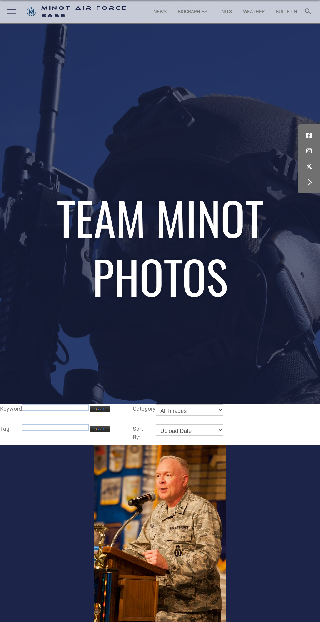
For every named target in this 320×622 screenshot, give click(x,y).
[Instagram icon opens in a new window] (309, 151)
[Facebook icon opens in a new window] (309, 135)
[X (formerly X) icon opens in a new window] (309, 166)
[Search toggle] (309, 12)
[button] (10, 11)
